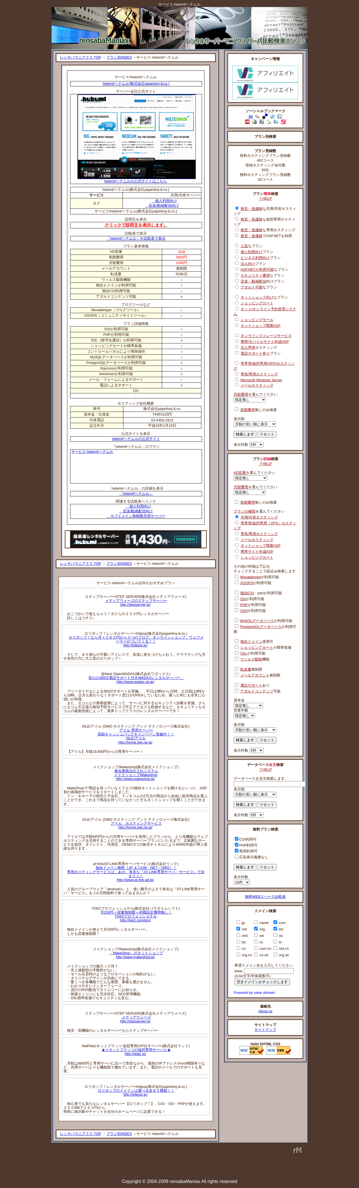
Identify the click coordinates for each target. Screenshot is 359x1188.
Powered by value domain (254, 992)
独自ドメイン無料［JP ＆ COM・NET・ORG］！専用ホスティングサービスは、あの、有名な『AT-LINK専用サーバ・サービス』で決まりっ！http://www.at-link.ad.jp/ (135, 874)
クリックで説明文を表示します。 (136, 225)
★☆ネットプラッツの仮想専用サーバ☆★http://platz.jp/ (136, 1052)
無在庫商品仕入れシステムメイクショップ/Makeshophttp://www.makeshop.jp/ (136, 775)
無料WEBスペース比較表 (265, 897)
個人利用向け (164, 201)
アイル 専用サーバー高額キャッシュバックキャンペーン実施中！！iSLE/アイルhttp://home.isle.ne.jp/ (136, 736)
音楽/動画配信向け (162, 205)
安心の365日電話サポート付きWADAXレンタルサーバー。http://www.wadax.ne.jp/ (136, 680)
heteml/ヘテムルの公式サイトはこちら (136, 179)
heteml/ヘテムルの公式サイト (136, 439)
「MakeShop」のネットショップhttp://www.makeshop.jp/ (136, 955)
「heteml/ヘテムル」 (136, 493)
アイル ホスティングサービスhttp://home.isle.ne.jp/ (136, 825)
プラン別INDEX (119, 57)
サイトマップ (265, 1030)
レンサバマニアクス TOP (80, 57)
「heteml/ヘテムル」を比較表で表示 (136, 238)
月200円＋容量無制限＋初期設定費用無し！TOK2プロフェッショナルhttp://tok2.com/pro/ (136, 916)
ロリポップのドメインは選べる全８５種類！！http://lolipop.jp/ (136, 1092)
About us (265, 1011)
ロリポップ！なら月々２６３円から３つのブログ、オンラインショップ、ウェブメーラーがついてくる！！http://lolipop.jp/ (136, 641)
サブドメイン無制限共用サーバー (136, 516)
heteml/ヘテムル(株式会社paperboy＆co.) (136, 83)
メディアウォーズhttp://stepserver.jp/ (135, 1019)
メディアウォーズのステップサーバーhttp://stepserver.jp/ (136, 602)
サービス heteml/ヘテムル (92, 451)
